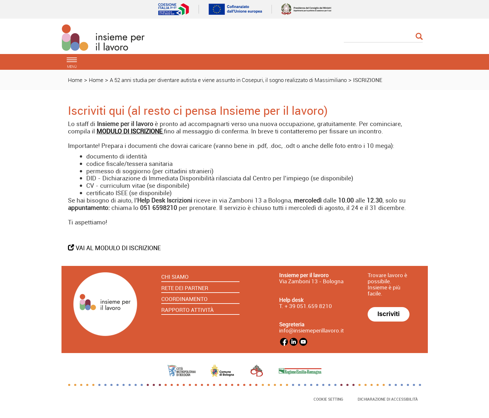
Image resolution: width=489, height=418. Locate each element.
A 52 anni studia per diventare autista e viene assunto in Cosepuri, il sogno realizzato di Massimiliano (228, 80)
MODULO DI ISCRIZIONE (130, 131)
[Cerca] (383, 37)
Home (75, 80)
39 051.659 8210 (310, 306)
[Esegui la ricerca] (419, 37)
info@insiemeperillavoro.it (311, 330)
